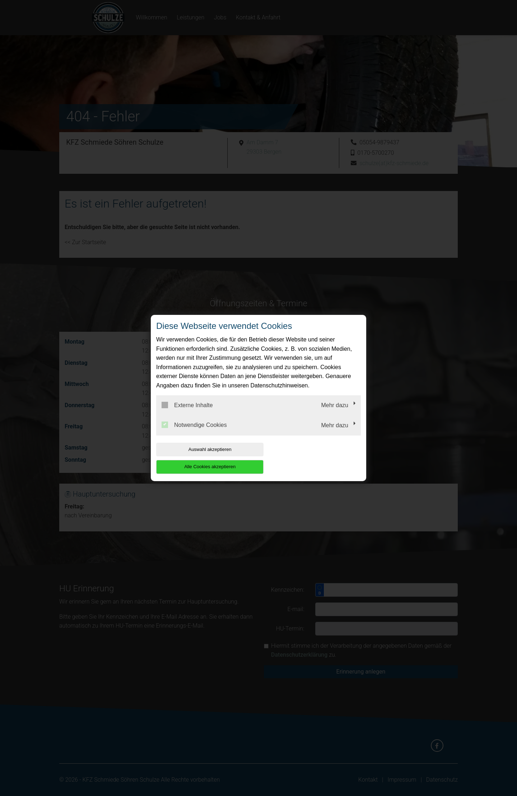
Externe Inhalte (187, 413)
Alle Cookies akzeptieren (314, 458)
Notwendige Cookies (194, 433)
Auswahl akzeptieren (202, 458)
